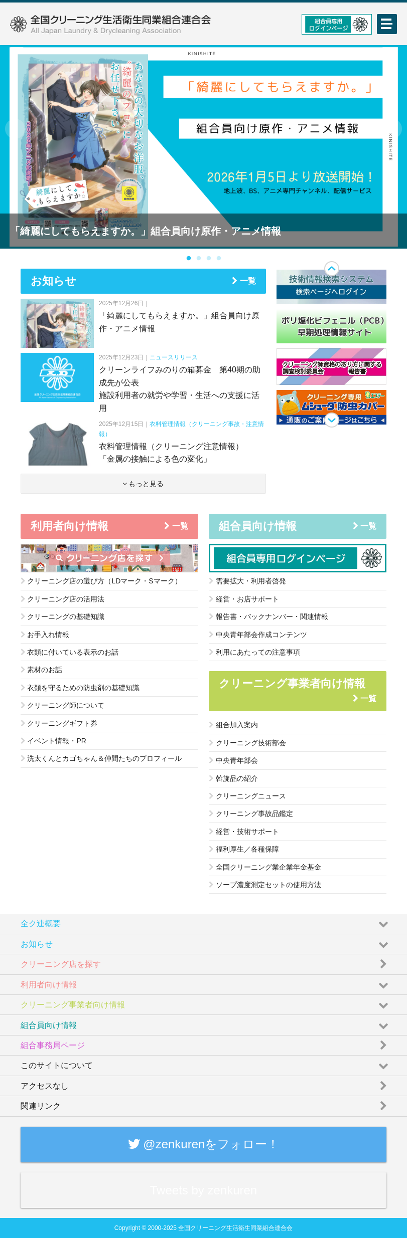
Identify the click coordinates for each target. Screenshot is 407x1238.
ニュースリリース (174, 357)
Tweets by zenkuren (203, 1190)
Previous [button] (15, 129)
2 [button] (198, 258)
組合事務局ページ (206, 1043)
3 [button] (208, 258)
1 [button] (188, 258)
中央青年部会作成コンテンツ (258, 635)
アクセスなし (206, 1083)
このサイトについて (206, 1063)
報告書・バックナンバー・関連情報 (268, 616)
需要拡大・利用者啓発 (247, 581)
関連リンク (206, 1103)
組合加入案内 (233, 725)
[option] (203, 147)
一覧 (243, 281)
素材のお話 (42, 670)
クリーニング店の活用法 (63, 599)
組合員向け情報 (206, 1022)
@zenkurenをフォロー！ (204, 1144)
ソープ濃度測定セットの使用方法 (265, 885)
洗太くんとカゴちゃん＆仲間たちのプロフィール (101, 758)
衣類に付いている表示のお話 (70, 652)
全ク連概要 (206, 921)
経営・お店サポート (244, 599)
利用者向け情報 (206, 982)
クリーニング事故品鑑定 (251, 813)
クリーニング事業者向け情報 (206, 1002)
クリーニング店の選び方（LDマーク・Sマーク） (101, 581)
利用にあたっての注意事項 (254, 652)
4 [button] (218, 258)
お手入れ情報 (45, 635)
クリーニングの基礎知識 (63, 616)
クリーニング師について (63, 705)
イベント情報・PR (53, 741)
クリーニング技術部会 (247, 743)
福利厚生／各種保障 (244, 849)
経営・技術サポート (244, 832)
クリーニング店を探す (206, 961)
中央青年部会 (233, 760)
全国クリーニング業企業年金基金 (265, 867)
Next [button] (392, 129)
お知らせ (206, 941)
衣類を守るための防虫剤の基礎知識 (80, 688)
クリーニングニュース (247, 796)
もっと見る (143, 484)
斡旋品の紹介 (233, 778)
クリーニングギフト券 (59, 723)
